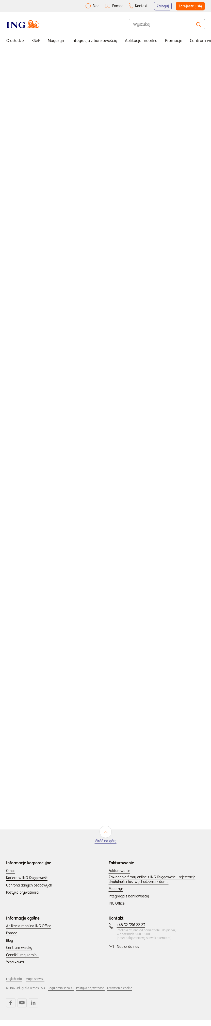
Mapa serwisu (35, 986)
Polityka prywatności (90, 995)
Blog (96, 6)
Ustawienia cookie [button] (119, 995)
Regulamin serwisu (61, 995)
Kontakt (141, 6)
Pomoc (117, 6)
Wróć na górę (106, 848)
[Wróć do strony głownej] (23, 24)
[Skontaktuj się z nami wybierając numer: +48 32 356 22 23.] (131, 932)
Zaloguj (163, 6)
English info (14, 986)
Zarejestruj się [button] (190, 6)
